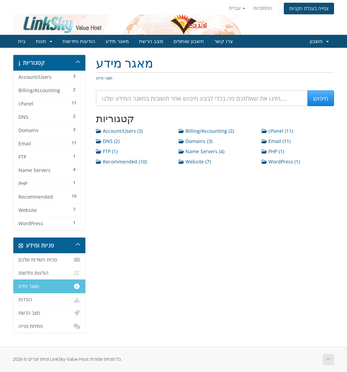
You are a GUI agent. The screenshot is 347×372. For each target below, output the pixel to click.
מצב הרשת (151, 41)
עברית (237, 8)
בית (22, 41)
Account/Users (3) (119, 131)
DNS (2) (108, 141)
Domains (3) (195, 141)
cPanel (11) (277, 131)
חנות (44, 41)
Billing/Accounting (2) (206, 131)
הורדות (49, 300)
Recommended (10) (121, 161)
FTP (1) (106, 151)
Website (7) (195, 161)
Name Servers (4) (201, 151)
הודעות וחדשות (79, 41)
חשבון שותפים (189, 41)
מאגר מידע (117, 41)
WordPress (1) (281, 161)
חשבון (319, 41)
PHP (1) (273, 151)
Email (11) (276, 141)
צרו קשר (223, 41)
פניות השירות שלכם (49, 260)
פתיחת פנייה (49, 326)
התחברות (262, 8)
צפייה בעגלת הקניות (309, 8)
